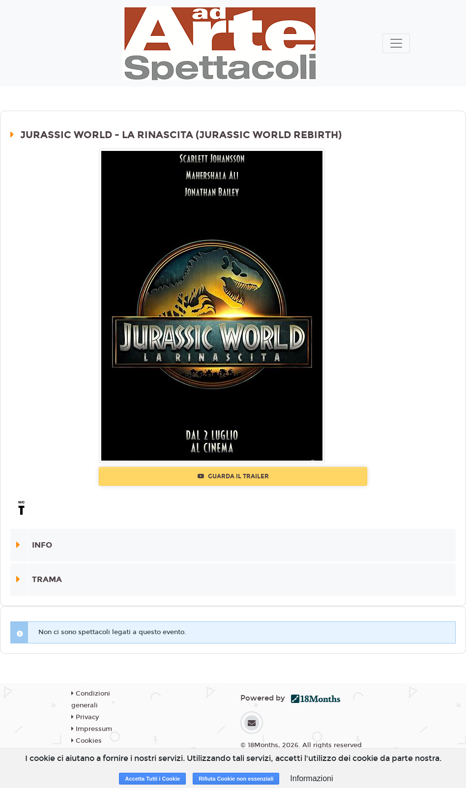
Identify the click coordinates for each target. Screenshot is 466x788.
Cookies (86, 741)
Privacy (85, 717)
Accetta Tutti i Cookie (152, 779)
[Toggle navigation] (396, 43)
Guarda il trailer (233, 476)
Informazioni (311, 778)
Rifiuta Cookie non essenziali (236, 779)
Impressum (91, 729)
